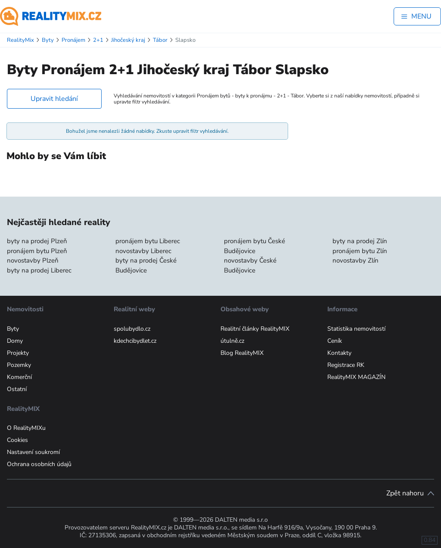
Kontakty (339, 353)
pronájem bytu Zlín (359, 251)
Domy (15, 341)
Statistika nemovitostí (356, 329)
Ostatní (17, 389)
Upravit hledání (54, 98)
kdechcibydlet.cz (135, 341)
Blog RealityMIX (242, 353)
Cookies (17, 440)
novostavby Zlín (355, 260)
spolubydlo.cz (132, 329)
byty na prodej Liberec (39, 270)
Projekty (18, 353)
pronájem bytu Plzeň (37, 251)
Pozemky (19, 365)
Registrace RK (345, 365)
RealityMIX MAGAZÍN (356, 377)
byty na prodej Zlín (359, 241)
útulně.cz (232, 341)
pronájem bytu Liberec (147, 241)
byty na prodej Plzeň (37, 241)
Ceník (334, 341)
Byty (13, 329)
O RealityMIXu (26, 428)
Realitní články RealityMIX (254, 329)
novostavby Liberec (143, 251)
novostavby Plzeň (33, 260)
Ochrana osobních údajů (39, 464)
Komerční (19, 377)
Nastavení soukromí (33, 452)
